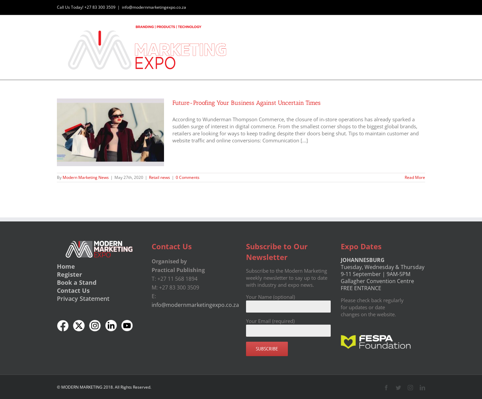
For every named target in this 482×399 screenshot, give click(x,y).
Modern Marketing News (86, 177)
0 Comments (187, 177)
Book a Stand (76, 282)
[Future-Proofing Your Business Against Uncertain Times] (110, 132)
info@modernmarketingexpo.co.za (154, 7)
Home (66, 266)
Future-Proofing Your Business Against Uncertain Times (246, 102)
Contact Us (73, 290)
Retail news (159, 177)
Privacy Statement (83, 298)
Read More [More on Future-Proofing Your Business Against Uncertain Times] (415, 177)
